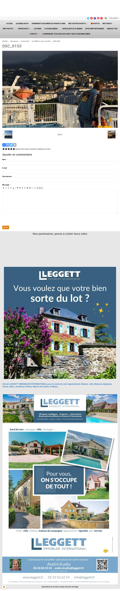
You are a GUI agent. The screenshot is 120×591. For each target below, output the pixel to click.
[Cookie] (4, 587)
